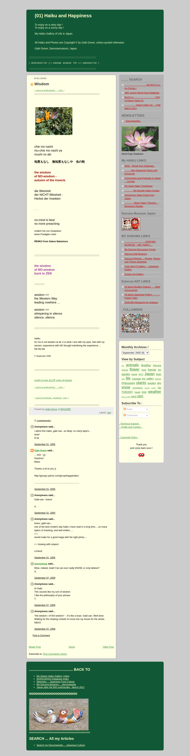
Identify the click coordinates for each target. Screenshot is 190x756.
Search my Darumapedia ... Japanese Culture (61, 745)
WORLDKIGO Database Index (53, 678)
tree (144, 392)
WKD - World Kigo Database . (140, 166)
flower (135, 369)
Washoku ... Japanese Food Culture (56, 681)
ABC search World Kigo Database (142, 93)
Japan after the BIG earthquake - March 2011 (61, 687)
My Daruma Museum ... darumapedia (56, 684)
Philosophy (128, 383)
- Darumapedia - (133, 121)
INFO (140, 374)
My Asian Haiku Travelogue (139, 186)
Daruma (157, 365)
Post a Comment (41, 635)
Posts (128, 409)
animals (132, 365)
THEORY (127, 392)
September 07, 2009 (44, 578)
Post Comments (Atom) (55, 654)
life (128, 378)
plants (141, 383)
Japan (150, 374)
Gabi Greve (40, 450)
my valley (148, 378)
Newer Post (35, 647)
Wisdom (41, 84)
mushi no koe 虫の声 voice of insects (53, 380)
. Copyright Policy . (128, 437)
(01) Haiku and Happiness (63, 15)
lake (123, 379)
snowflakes (137, 388)
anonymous (40, 563)
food (144, 370)
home (134, 374)
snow (126, 387)
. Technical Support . (129, 423)
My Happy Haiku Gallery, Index (53, 676)
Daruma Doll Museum (136, 254)
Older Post (108, 647)
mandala (136, 379)
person (158, 379)
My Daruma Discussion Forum (140, 249)
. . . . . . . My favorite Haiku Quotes (142, 190)
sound (147, 388)
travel (137, 392)
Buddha (146, 365)
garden (126, 374)
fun (159, 370)
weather (154, 392)
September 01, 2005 (44, 444)
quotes (152, 383)
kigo (158, 374)
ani (123, 366)
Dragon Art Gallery (134, 274)
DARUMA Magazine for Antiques (141, 302)
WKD (134, 396)
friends (152, 369)
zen (109, 412)
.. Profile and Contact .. (131, 427)
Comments (131, 415)
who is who (126, 397)
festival (125, 370)
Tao (159, 387)
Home (72, 647)
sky (159, 383)
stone (153, 388)
